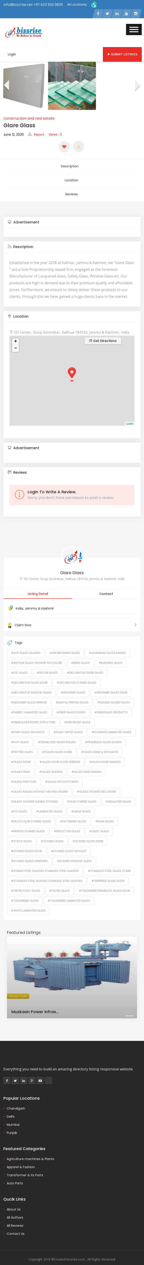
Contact (106, 585)
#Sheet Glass (99, 822)
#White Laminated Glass (28, 902)
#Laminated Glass (49, 803)
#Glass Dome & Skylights (99, 743)
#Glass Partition (23, 773)
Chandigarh (16, 1099)
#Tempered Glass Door (107, 872)
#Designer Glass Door (110, 684)
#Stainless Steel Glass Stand (109, 862)
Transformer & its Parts (25, 1166)
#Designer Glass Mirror (29, 694)
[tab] (72, 213)
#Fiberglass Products (111, 703)
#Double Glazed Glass (113, 694)
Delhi (10, 1108)
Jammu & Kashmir (39, 599)
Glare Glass (72, 564)
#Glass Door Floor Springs (60, 753)
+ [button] (15, 333)
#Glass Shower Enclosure (96, 783)
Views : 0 (55, 136)
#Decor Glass (47, 664)
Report (36, 136)
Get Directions (103, 332)
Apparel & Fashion (21, 1158)
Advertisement (23, 213)
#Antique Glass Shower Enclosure (36, 654)
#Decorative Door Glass (85, 664)
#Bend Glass (80, 654)
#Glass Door (21, 753)
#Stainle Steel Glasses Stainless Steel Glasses (45, 862)
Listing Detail (38, 585)
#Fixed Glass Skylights (27, 723)
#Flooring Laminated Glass (111, 723)
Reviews (71, 187)
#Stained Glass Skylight (69, 842)
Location (71, 176)
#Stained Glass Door (26, 842)
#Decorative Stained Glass (76, 674)
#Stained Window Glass (74, 852)
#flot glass (20, 733)
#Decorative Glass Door (29, 674)
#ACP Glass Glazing (25, 644)
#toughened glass (25, 892)
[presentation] (6, 87)
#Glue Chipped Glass (82, 793)
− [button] (15, 339)
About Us (14, 1200)
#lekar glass (81, 803)
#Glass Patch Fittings (61, 773)
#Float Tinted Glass (68, 723)
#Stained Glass (52, 832)
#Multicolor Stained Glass (31, 813)
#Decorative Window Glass (31, 684)
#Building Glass (110, 654)
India (19, 599)
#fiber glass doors (70, 703)
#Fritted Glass (22, 743)
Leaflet (129, 415)
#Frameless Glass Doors (103, 733)
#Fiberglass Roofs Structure (33, 713)
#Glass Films (20, 763)
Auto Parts (15, 1174)
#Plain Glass (104, 813)
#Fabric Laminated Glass (29, 703)
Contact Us (15, 1225)
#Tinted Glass (59, 882)
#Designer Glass (73, 684)
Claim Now (72, 616)
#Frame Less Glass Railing (57, 733)
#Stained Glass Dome (88, 832)
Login (12, 55)
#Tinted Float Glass (25, 882)
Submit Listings (122, 55)
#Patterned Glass (73, 813)
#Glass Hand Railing (86, 763)
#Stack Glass (21, 832)
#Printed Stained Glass (28, 822)
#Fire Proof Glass (77, 713)
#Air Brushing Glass (64, 644)
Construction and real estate (29, 119)
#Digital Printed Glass (72, 694)
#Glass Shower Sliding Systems (34, 793)
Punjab (12, 1124)
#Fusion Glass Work (57, 743)
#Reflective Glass (67, 822)
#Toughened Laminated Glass (69, 892)
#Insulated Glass (118, 793)
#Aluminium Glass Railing (107, 644)
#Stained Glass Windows (29, 852)
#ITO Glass (19, 803)
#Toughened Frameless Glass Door (104, 882)
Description (71, 166)
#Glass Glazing (50, 763)
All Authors (15, 1208)
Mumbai (13, 1116)
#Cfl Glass (19, 664)
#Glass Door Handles (105, 753)
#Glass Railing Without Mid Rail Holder (39, 783)
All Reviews (15, 1217)
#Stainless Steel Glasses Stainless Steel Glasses (46, 872)
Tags (14, 634)
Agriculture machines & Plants (30, 1150)
